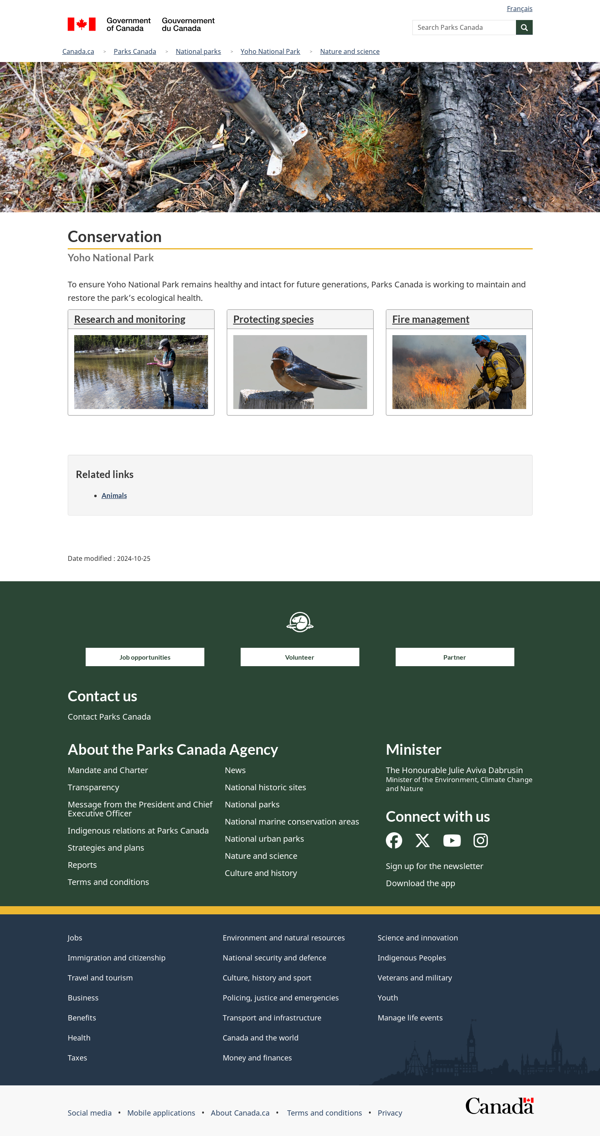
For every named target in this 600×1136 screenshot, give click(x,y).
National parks (198, 51)
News (235, 770)
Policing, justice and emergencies (281, 998)
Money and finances (257, 1058)
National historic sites (265, 787)
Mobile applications (161, 1113)
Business (83, 998)
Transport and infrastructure (272, 1018)
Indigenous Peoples (412, 958)
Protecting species (273, 319)
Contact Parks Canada (109, 716)
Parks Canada (135, 51)
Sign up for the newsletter (434, 865)
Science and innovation (418, 938)
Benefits (82, 1018)
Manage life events (410, 1018)
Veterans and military (415, 978)
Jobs (75, 938)
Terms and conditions (108, 881)
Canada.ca (78, 51)
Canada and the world (261, 1038)
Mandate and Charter (108, 770)
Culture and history (261, 872)
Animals (114, 495)
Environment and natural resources (284, 938)
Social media (90, 1113)
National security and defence (274, 958)
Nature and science (350, 51)
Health (79, 1038)
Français (520, 8)
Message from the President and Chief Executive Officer (140, 809)
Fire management (430, 319)
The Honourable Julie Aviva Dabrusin (459, 779)
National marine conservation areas (292, 821)
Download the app (420, 883)
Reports (82, 864)
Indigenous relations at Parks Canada (138, 830)
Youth (388, 998)
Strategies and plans (106, 847)
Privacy (390, 1113)
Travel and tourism (100, 978)
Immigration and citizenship (117, 958)
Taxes (77, 1058)
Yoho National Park (270, 51)
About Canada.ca (240, 1113)
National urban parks (264, 838)
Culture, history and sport (267, 978)
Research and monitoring (129, 319)
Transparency (93, 787)
